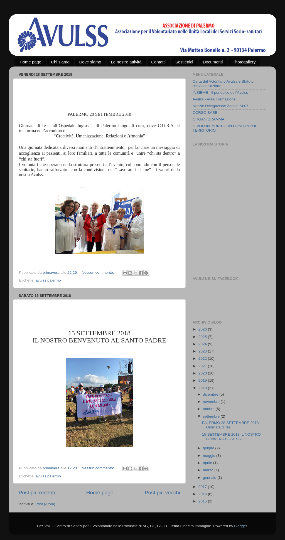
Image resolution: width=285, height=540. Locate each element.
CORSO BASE (205, 112)
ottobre (209, 409)
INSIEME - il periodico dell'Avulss (220, 92)
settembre (212, 416)
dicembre (211, 394)
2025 (203, 337)
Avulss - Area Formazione (214, 99)
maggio (209, 455)
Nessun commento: (98, 272)
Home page (30, 62)
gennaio (210, 477)
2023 (203, 351)
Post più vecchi (162, 492)
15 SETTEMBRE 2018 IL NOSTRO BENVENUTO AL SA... (231, 436)
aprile (208, 463)
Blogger (240, 526)
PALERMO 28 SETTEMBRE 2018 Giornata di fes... (230, 425)
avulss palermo (48, 280)
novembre (212, 402)
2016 (203, 494)
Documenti (213, 62)
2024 (203, 344)
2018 (203, 388)
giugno (209, 448)
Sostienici (184, 62)
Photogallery (243, 62)
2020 (203, 373)
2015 (203, 501)
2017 (203, 487)
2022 (203, 358)
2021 (203, 366)
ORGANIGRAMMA (208, 119)
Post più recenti (37, 492)
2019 (203, 380)
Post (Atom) (45, 504)
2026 (203, 329)
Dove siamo (90, 62)
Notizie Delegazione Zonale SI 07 (220, 106)
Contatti (158, 62)
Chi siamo (60, 62)
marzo (208, 470)
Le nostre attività (126, 62)
